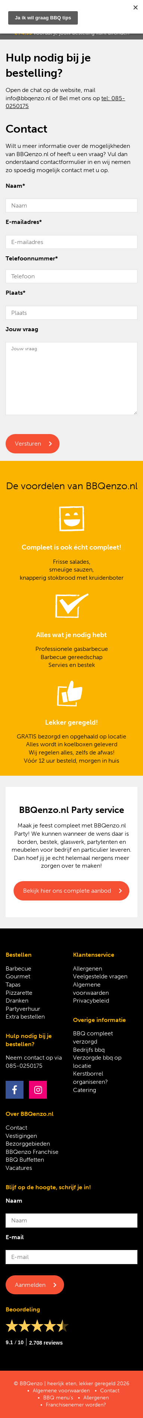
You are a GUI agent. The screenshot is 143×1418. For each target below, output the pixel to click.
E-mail (15, 1237)
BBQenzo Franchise (32, 1151)
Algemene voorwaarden (61, 1390)
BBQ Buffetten (25, 1159)
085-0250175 (24, 1065)
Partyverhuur (23, 1008)
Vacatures (19, 1167)
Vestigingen (21, 1135)
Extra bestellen (25, 1016)
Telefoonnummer (32, 258)
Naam (15, 185)
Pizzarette (19, 992)
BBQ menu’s (58, 1398)
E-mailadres (24, 221)
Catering (84, 1089)
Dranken (17, 1000)
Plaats (15, 292)
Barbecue (18, 968)
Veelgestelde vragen (100, 976)
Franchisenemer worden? (76, 1405)
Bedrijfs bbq (89, 1049)
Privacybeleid (91, 1000)
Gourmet (18, 976)
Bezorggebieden (28, 1143)
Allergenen (87, 968)
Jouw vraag (22, 329)
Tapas (13, 984)
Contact (16, 1127)
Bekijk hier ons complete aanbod (67, 890)
